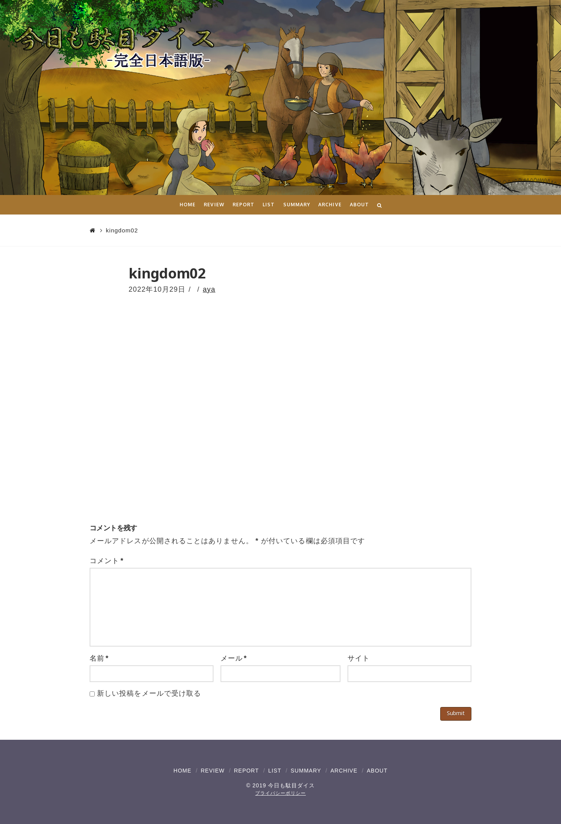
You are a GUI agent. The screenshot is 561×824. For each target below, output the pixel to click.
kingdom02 (122, 230)
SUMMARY (306, 770)
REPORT (246, 770)
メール (234, 658)
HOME (182, 770)
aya (209, 289)
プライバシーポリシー (280, 793)
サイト (359, 658)
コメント (106, 561)
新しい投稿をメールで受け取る (149, 693)
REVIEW (212, 770)
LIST (274, 770)
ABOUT (377, 770)
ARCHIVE (343, 770)
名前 (99, 658)
